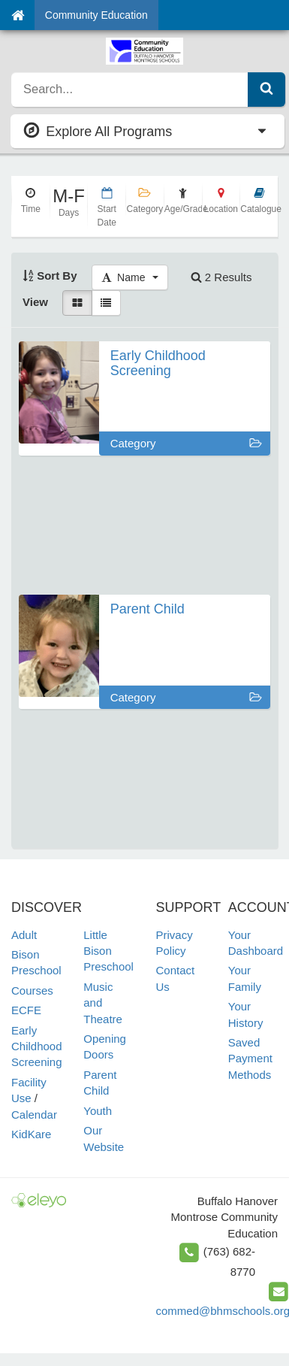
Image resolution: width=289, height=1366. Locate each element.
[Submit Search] (266, 89)
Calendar (34, 1114)
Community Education (96, 15)
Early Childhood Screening (36, 1046)
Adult (24, 934)
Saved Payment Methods (250, 1058)
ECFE (26, 1010)
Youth (97, 1110)
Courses (32, 990)
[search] (129, 89)
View (35, 301)
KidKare (31, 1134)
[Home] (18, 15)
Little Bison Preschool (108, 951)
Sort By (50, 275)
